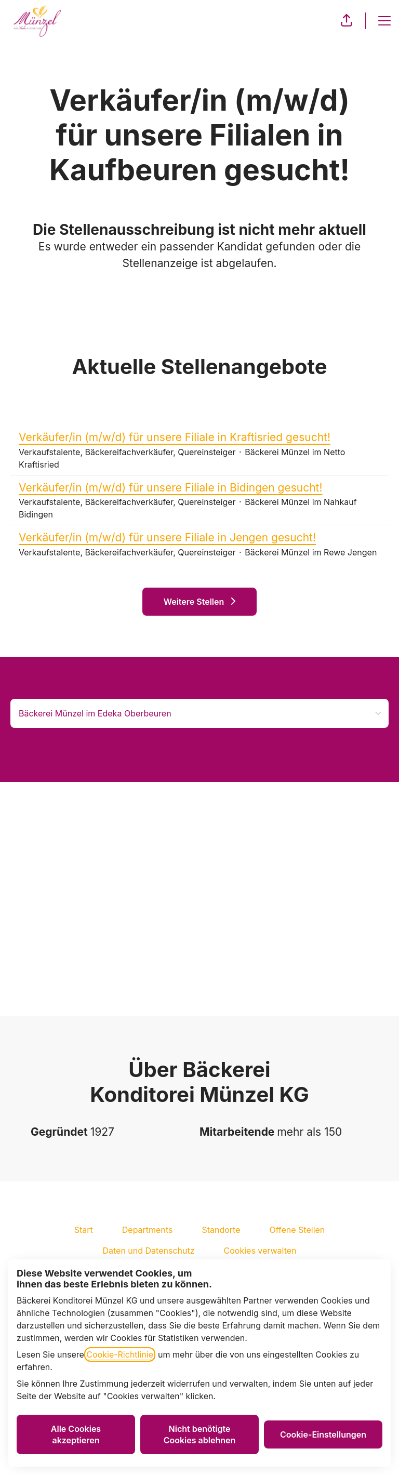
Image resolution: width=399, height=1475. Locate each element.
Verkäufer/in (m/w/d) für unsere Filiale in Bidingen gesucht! (199, 488)
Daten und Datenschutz (148, 1250)
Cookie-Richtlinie (119, 1354)
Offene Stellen (297, 1230)
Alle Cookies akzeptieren (76, 1434)
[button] (346, 20)
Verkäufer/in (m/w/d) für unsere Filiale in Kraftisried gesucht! (199, 437)
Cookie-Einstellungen (323, 1434)
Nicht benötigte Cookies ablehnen (200, 1434)
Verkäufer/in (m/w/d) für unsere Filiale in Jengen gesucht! (199, 537)
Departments (147, 1230)
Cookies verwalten (260, 1250)
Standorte (221, 1230)
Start (83, 1230)
